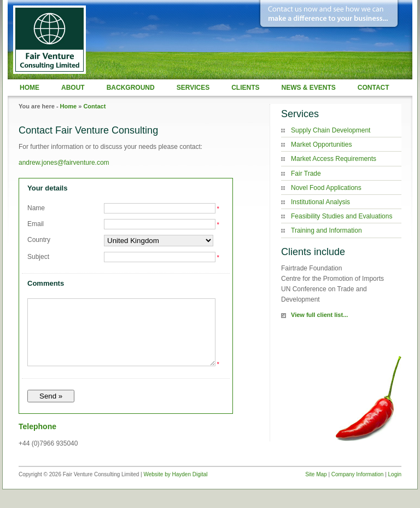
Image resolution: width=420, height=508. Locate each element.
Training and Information (326, 230)
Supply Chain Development (330, 130)
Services (193, 87)
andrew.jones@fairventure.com (64, 162)
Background (131, 87)
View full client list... (319, 314)
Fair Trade (306, 173)
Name (36, 208)
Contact (373, 87)
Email (35, 224)
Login (394, 487)
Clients (245, 87)
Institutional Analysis (320, 202)
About (73, 87)
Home (29, 87)
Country (38, 240)
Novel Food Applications (326, 188)
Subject (38, 257)
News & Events (308, 87)
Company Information (357, 487)
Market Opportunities (321, 144)
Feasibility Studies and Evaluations (341, 216)
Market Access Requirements (333, 159)
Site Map (315, 487)
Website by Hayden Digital (175, 487)
